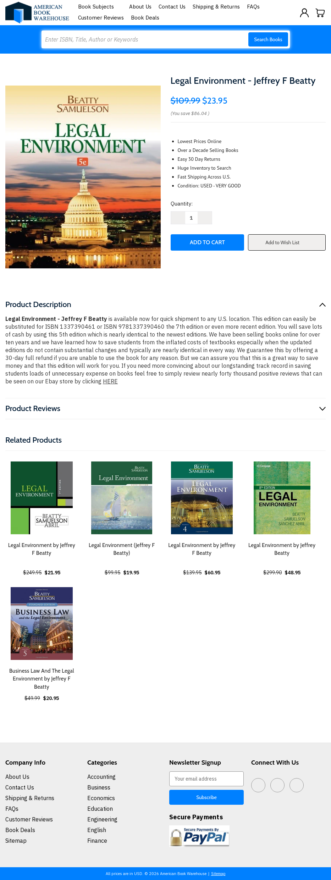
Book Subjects (100, 6)
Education (100, 808)
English (96, 829)
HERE (110, 381)
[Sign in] (304, 12)
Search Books (268, 39)
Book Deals (145, 17)
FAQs (253, 6)
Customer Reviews (101, 17)
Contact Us (172, 6)
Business (98, 787)
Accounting (101, 776)
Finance (97, 840)
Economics (101, 798)
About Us (140, 6)
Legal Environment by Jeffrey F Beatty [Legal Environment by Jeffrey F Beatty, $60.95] (201, 549)
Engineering (102, 819)
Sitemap (16, 840)
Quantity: (182, 203)
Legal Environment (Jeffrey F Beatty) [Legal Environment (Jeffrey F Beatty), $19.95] (122, 549)
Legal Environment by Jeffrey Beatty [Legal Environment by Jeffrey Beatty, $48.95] (281, 549)
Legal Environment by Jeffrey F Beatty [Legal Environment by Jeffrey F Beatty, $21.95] (41, 549)
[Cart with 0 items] (320, 12)
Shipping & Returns (216, 6)
